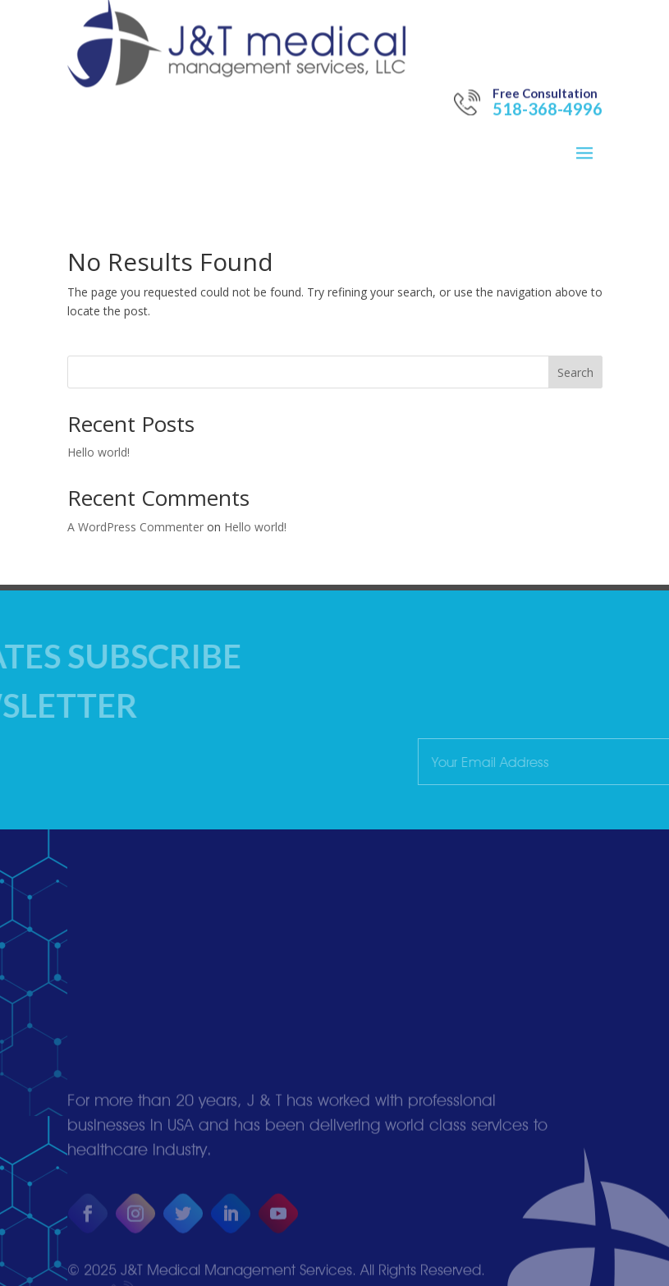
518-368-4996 (548, 76)
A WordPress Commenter (135, 527)
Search (575, 372)
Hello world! (98, 452)
